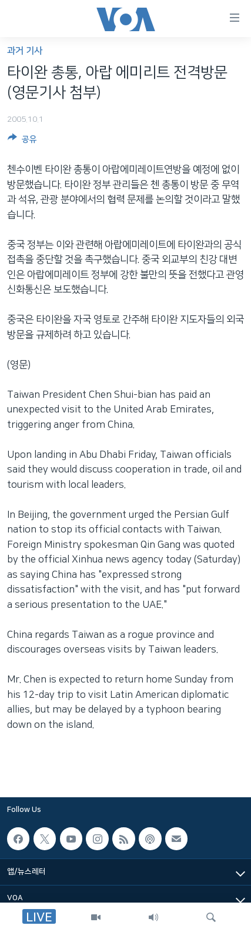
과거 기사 (24, 51)
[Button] (22, 141)
